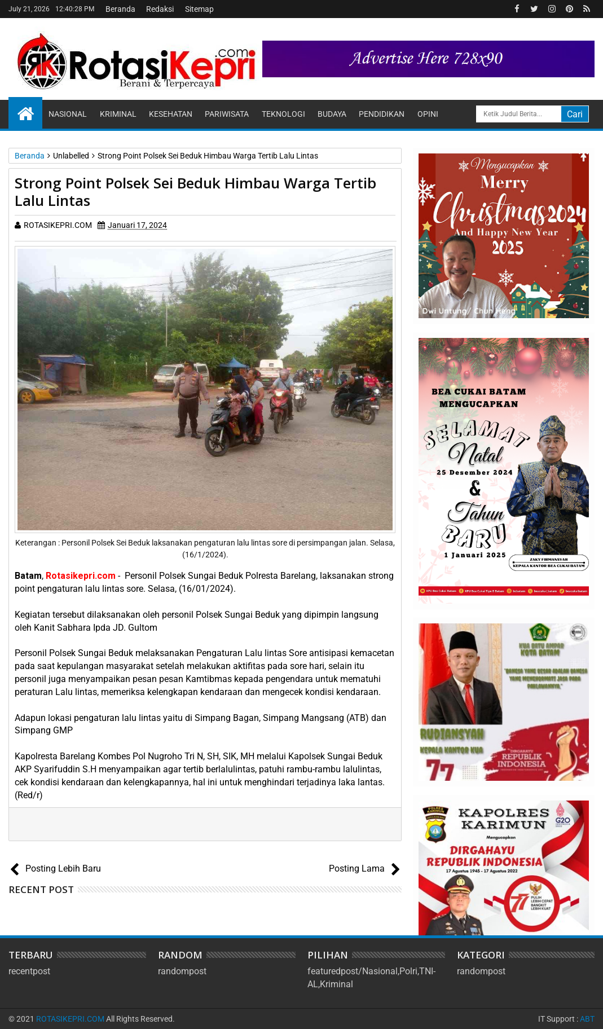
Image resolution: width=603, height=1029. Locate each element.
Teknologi (283, 113)
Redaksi (160, 9)
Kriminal (118, 113)
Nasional (68, 113)
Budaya (332, 113)
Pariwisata (227, 113)
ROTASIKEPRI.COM (70, 1018)
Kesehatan (170, 113)
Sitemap (199, 9)
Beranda (120, 9)
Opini (427, 113)
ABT (587, 1018)
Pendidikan (381, 113)
